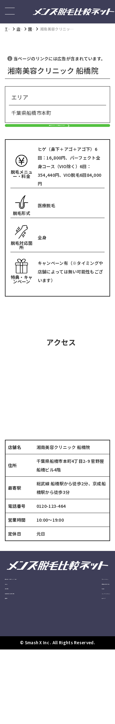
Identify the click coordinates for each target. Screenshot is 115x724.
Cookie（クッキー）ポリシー (89, 655)
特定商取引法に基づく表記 (88, 625)
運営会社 (12, 662)
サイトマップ (80, 670)
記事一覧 (12, 629)
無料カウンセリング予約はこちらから (54, 139)
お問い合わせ (16, 640)
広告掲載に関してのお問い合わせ (33, 651)
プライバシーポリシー (88, 610)
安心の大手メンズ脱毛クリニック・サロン (31, 614)
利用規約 (76, 640)
